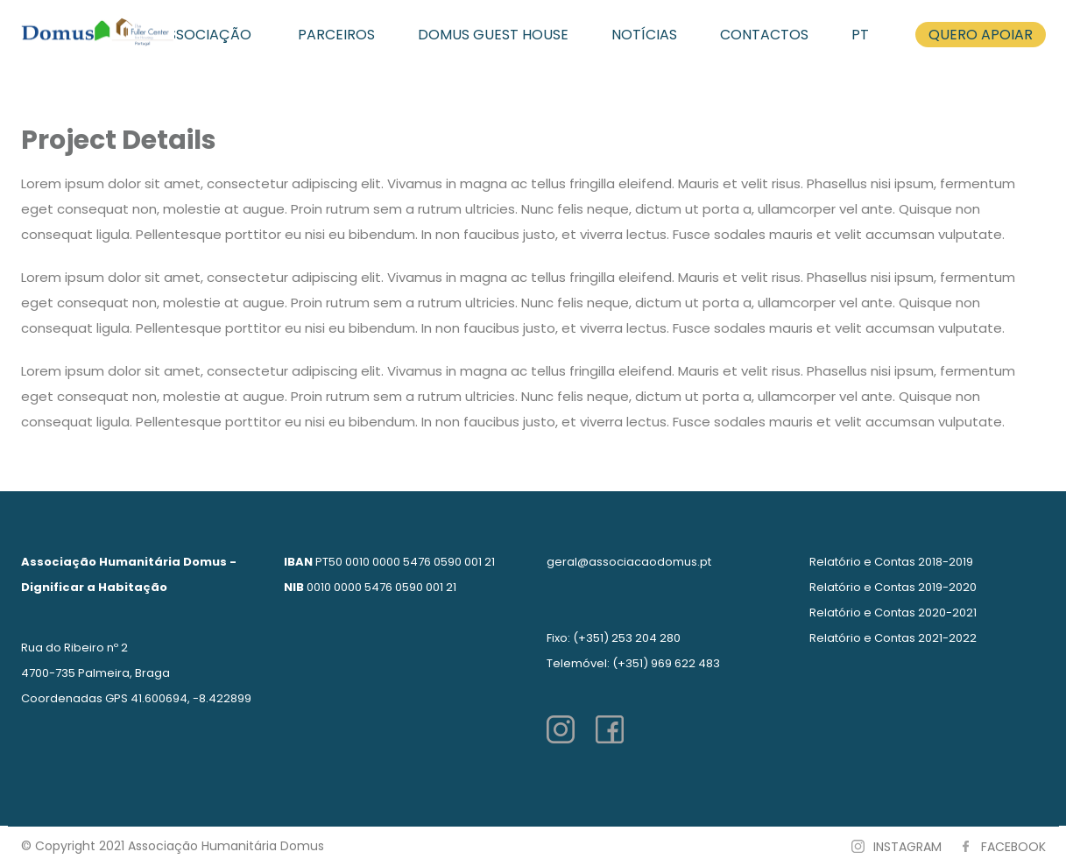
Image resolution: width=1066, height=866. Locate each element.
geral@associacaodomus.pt (629, 561)
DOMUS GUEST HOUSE (493, 35)
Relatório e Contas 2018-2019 (891, 561)
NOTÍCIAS (644, 35)
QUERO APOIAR (980, 35)
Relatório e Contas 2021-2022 (893, 638)
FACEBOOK (1013, 846)
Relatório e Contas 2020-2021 (893, 612)
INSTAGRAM (907, 846)
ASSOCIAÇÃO (205, 35)
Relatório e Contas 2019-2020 (893, 587)
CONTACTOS (764, 35)
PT (860, 35)
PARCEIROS (336, 35)
